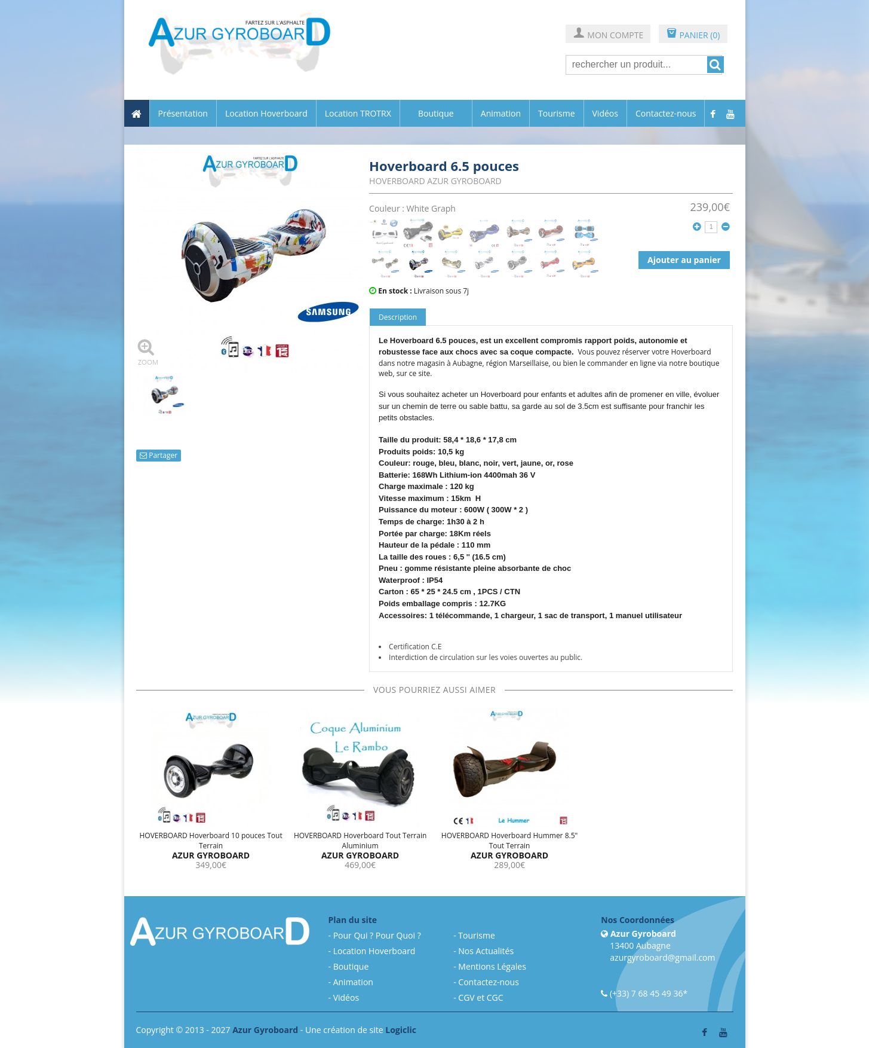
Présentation (183, 113)
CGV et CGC (480, 997)
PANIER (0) (693, 34)
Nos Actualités (486, 951)
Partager (158, 455)
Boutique (436, 113)
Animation (501, 113)
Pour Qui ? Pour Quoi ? (377, 935)
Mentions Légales (492, 966)
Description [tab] (398, 317)
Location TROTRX (358, 113)
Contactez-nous (665, 113)
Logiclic (400, 1029)
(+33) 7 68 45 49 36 (646, 993)
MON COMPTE (608, 34)
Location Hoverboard (266, 113)
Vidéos (605, 113)
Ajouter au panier (684, 259)
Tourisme (556, 113)
